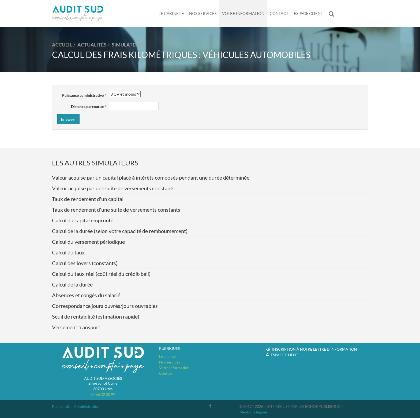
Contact (279, 13)
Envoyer (68, 119)
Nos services (203, 13)
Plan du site (61, 406)
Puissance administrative (83, 95)
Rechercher (332, 13)
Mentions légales (253, 412)
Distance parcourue (87, 106)
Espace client (308, 13)
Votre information (243, 13)
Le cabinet (171, 13)
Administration (86, 406)
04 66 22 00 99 (103, 394)
